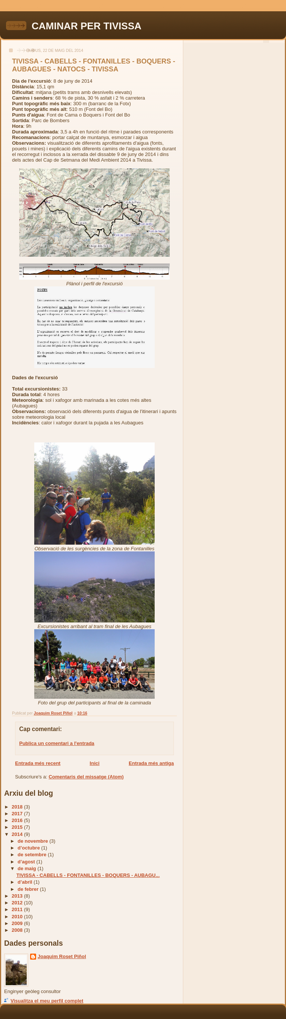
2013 (18, 896)
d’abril (26, 882)
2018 (18, 807)
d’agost (27, 862)
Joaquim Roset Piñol (62, 956)
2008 (18, 930)
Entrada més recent (38, 763)
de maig (28, 868)
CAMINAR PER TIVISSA (86, 26)
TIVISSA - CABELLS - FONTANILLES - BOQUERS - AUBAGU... (88, 875)
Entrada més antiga (151, 763)
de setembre (33, 854)
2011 (18, 909)
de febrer (29, 889)
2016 (18, 820)
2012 (18, 902)
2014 (18, 834)
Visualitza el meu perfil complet (47, 1001)
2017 (18, 813)
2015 (18, 827)
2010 (18, 916)
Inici (94, 763)
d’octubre (29, 848)
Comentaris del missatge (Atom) (86, 777)
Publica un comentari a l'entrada (56, 743)
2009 (18, 923)
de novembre (34, 841)
